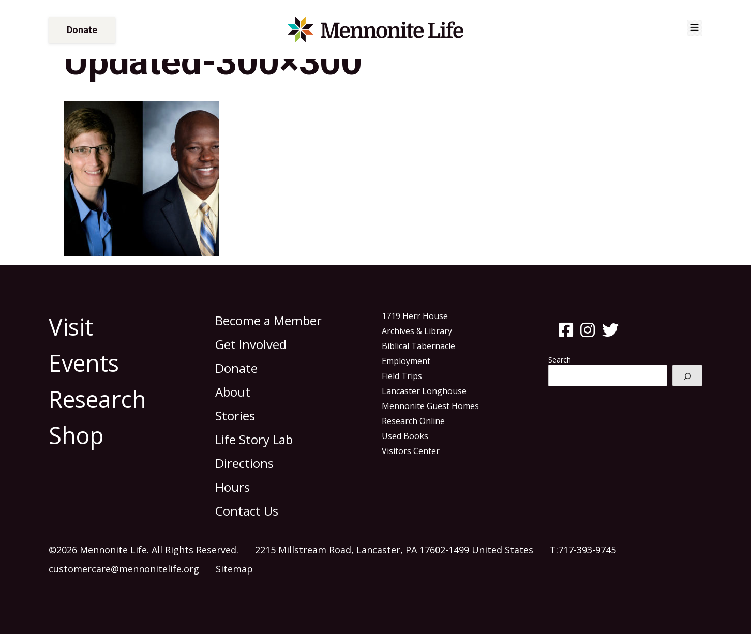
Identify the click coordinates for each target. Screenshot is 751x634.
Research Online (413, 421)
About (232, 391)
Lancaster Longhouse (424, 391)
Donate (82, 29)
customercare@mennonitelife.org (124, 569)
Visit (71, 326)
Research (97, 399)
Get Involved (251, 344)
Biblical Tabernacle (418, 346)
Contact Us (246, 510)
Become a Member (268, 320)
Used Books (405, 436)
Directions (244, 463)
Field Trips (402, 376)
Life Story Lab (254, 439)
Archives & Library (417, 331)
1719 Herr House (415, 316)
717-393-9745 (587, 550)
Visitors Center (411, 451)
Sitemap (234, 569)
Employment (406, 361)
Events (84, 363)
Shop (76, 435)
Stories (235, 415)
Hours (232, 486)
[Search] (687, 375)
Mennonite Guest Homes (430, 406)
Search (559, 360)
